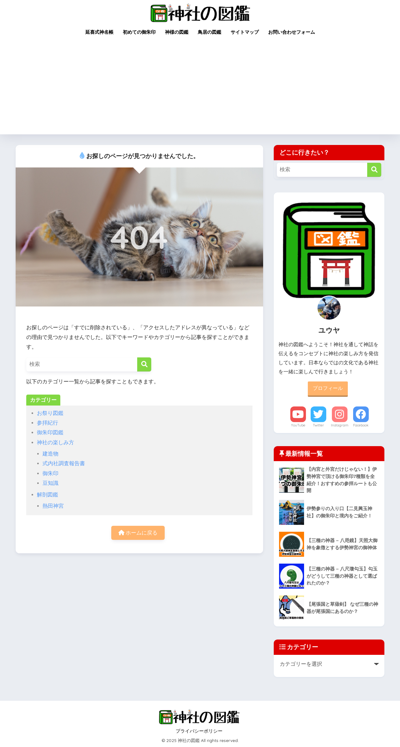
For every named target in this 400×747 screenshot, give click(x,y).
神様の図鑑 (176, 32)
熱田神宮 (53, 506)
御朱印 (50, 473)
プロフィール (328, 388)
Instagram (339, 425)
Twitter (318, 425)
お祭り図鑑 (50, 413)
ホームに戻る (138, 533)
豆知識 (50, 483)
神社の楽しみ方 (55, 443)
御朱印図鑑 (50, 433)
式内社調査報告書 (63, 463)
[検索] (144, 364)
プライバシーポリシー (199, 731)
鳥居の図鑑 (209, 32)
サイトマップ (245, 32)
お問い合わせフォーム (291, 32)
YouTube (298, 425)
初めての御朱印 (139, 32)
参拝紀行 (47, 423)
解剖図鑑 (47, 495)
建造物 (50, 454)
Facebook (360, 425)
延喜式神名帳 (99, 32)
